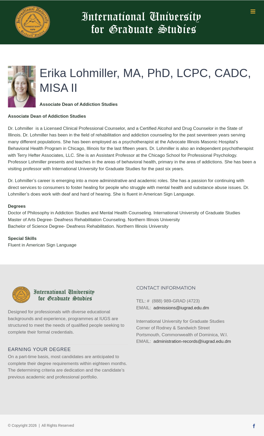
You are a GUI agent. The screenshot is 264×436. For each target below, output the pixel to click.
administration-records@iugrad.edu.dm (192, 341)
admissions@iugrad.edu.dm (181, 307)
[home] (53, 288)
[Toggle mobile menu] (253, 11)
